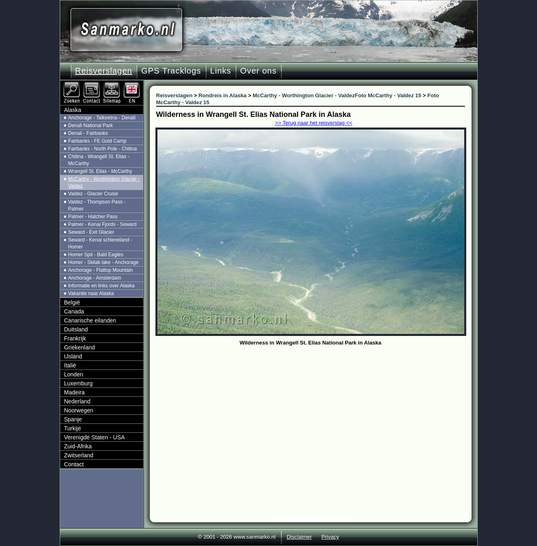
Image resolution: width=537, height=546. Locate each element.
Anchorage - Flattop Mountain (100, 270)
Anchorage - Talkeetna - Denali (102, 118)
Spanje (73, 419)
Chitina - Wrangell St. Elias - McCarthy (99, 160)
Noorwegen (79, 410)
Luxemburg (78, 383)
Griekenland (79, 347)
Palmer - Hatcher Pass (93, 216)
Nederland (77, 401)
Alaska (72, 110)
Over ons (258, 70)
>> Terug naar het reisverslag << (313, 123)
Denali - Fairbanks (88, 133)
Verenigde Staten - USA (94, 437)
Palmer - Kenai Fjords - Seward (102, 224)
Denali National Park (90, 125)
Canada (74, 311)
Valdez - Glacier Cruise (93, 194)
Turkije (72, 428)
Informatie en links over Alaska (101, 286)
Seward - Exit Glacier (91, 232)
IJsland (73, 356)
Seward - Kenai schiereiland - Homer (100, 243)
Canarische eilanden (90, 320)
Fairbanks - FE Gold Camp (97, 141)
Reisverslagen (104, 70)
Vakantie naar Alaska (91, 293)
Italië (70, 365)
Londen (73, 374)
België (72, 302)
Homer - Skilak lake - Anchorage (103, 262)
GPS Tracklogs (171, 70)
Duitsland (76, 329)
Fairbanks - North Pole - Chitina (102, 149)
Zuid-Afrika (78, 446)
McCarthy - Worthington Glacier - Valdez (104, 182)
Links (220, 70)
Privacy (330, 537)
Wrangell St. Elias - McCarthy (100, 171)
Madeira (74, 392)
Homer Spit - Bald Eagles (96, 254)
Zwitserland (79, 455)
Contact (74, 464)
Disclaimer (299, 537)
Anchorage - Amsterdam (94, 278)
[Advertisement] (316, 409)
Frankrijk (75, 338)
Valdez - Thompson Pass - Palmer (97, 205)
